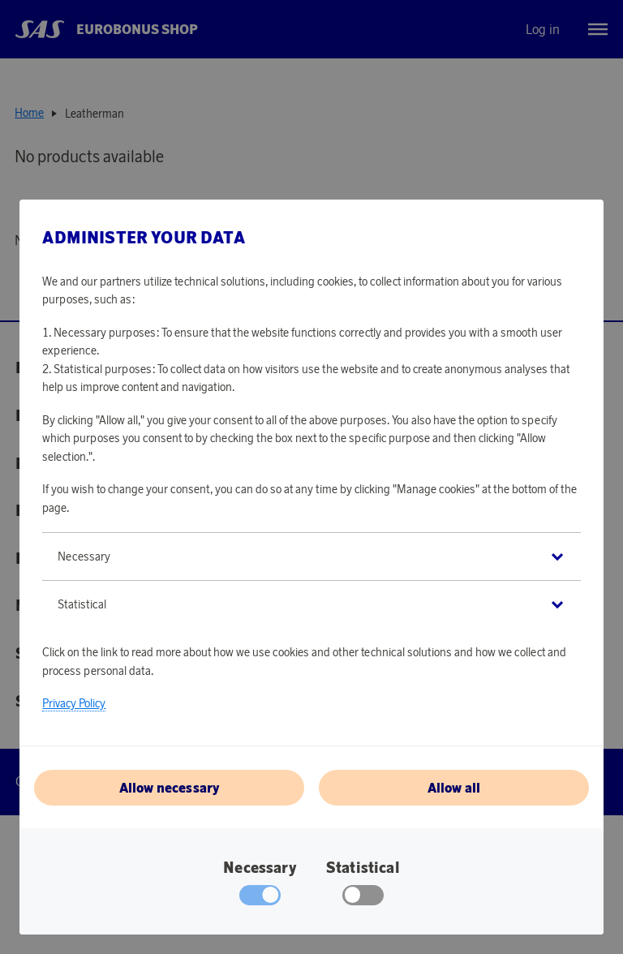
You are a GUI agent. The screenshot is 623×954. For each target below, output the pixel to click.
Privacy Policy (73, 703)
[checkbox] (363, 899)
